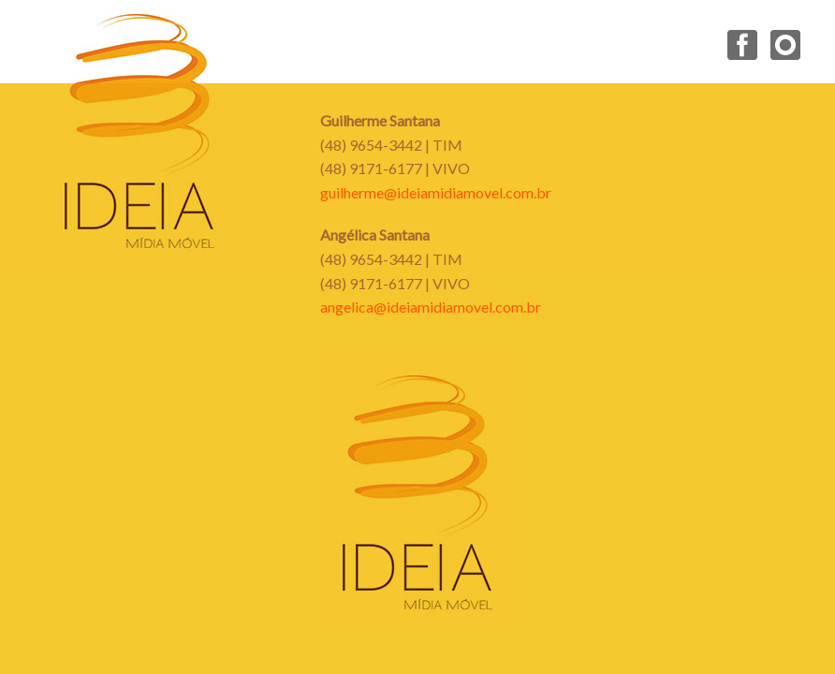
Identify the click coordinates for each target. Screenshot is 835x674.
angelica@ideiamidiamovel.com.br (430, 306)
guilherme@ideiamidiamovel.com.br (435, 192)
